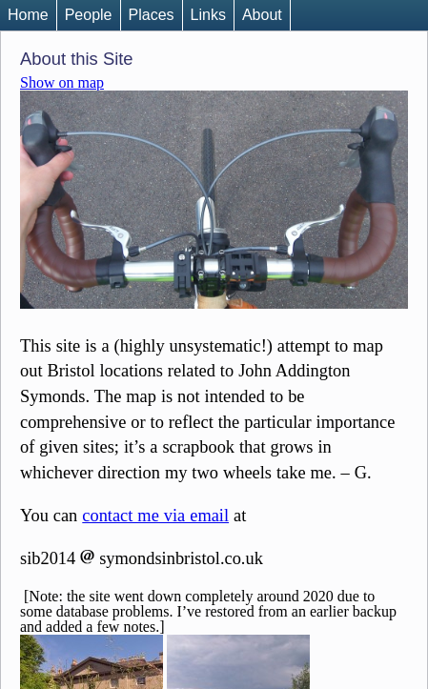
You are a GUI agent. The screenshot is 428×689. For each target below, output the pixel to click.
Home (28, 15)
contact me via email (155, 515)
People (88, 15)
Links (208, 15)
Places (151, 15)
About (262, 15)
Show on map (62, 82)
